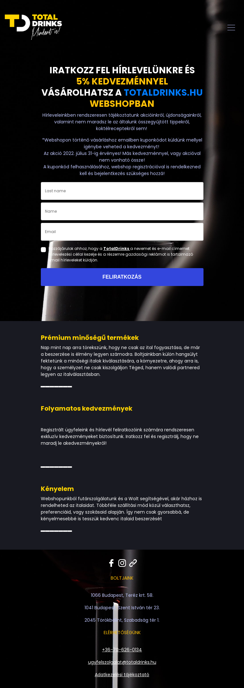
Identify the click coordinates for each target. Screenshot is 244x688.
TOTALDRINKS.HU (163, 92)
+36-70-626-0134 (122, 650)
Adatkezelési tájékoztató (122, 674)
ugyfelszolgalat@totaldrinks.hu (122, 662)
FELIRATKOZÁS (121, 277)
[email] (122, 232)
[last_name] (122, 191)
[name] (122, 211)
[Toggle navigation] (231, 27)
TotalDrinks (116, 248)
